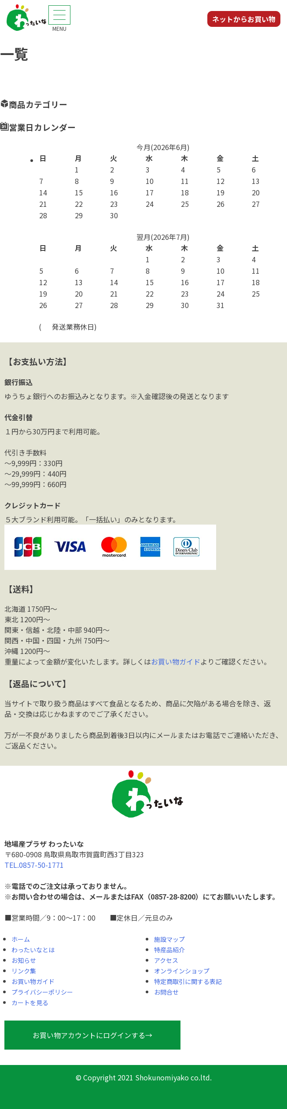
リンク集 (23, 970)
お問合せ (166, 992)
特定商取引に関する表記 (188, 981)
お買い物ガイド (175, 661)
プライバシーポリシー (42, 992)
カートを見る (29, 1002)
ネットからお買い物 (244, 19)
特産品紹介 (169, 949)
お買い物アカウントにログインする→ (92, 1035)
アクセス (166, 960)
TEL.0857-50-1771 (34, 864)
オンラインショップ (182, 970)
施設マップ (169, 939)
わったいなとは (33, 949)
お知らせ (23, 960)
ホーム (20, 939)
